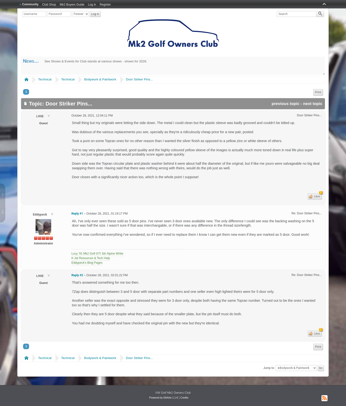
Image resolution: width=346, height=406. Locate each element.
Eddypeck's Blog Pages (86, 262)
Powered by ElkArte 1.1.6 (163, 397)
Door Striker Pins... (139, 79)
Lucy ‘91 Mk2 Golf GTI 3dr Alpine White (97, 253)
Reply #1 (77, 213)
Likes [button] (317, 195)
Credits (184, 397)
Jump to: (269, 368)
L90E (40, 116)
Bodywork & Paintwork (100, 79)
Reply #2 (77, 275)
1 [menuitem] (26, 91)
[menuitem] (318, 92)
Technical (45, 79)
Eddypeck (40, 214)
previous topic (285, 103)
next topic (312, 103)
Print (318, 92)
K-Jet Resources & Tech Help (90, 258)
